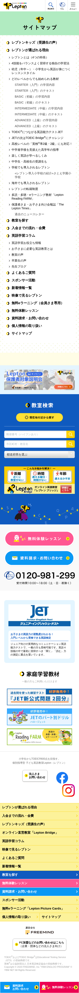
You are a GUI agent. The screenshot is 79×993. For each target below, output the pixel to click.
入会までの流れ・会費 (28, 228)
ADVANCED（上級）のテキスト (36, 126)
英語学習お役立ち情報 (26, 243)
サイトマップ (22, 333)
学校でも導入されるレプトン (31, 167)
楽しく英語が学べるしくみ (29, 155)
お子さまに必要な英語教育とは (32, 248)
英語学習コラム (23, 235)
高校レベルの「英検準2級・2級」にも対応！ (42, 143)
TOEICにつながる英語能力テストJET (37, 132)
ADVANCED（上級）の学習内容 (36, 120)
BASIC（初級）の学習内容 (32, 96)
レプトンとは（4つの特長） (30, 57)
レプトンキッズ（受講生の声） (35, 42)
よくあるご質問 (23, 272)
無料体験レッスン (25, 310)
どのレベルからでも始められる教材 (35, 79)
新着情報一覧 (22, 288)
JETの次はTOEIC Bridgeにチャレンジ (37, 138)
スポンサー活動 (23, 280)
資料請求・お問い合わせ (30, 318)
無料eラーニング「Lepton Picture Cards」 (33, 908)
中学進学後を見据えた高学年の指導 (35, 149)
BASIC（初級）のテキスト (32, 102)
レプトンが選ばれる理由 (30, 50)
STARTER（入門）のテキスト (35, 90)
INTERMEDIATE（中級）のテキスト (39, 114)
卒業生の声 (19, 260)
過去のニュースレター (29, 214)
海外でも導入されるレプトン (31, 183)
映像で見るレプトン (27, 295)
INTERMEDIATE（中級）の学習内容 (39, 108)
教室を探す (20, 220)
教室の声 (17, 254)
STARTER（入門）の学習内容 (35, 84)
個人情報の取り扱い (27, 326)
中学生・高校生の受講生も (29, 161)
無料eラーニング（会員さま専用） (38, 303)
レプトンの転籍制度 (25, 189)
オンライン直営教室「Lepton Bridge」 (30, 832)
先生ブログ (19, 266)
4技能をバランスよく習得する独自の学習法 (40, 63)
